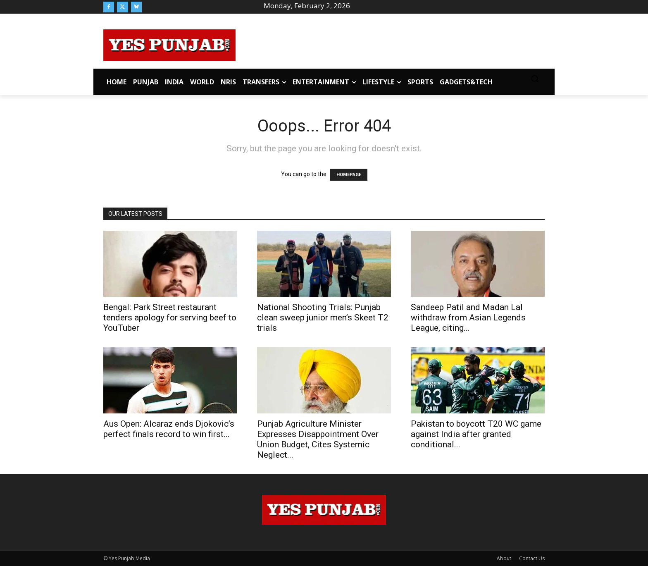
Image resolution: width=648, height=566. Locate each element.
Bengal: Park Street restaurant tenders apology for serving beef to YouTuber (169, 317)
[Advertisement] (390, 43)
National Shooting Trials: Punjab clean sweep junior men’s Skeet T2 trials (322, 317)
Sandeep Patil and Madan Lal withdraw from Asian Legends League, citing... (468, 317)
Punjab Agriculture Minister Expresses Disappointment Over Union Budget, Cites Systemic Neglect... (318, 439)
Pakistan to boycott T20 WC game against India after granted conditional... (476, 434)
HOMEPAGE (348, 174)
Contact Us (532, 558)
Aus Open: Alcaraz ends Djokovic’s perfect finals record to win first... (168, 429)
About (504, 558)
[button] (535, 78)
